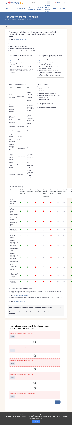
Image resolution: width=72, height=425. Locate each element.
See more (12, 60)
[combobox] (58, 2)
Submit (57, 402)
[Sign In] (64, 2)
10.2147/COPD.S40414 (19, 301)
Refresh (12, 336)
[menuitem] (9, 8)
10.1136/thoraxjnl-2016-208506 (21, 295)
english (57, 2)
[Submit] (48, 2)
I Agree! (36, 421)
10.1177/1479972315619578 (20, 39)
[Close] (64, 321)
